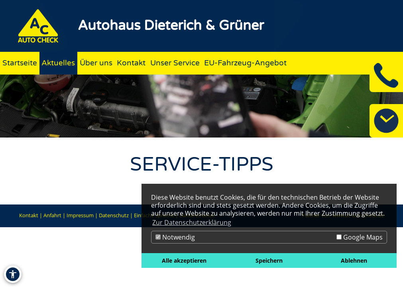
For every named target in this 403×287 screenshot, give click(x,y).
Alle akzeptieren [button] (184, 260)
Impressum (80, 215)
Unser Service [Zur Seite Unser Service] (175, 62)
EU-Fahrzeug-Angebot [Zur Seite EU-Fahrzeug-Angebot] (245, 62)
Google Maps (359, 237)
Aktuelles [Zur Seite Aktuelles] (58, 62)
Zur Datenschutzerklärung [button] (191, 222)
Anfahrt (52, 215)
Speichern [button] (269, 260)
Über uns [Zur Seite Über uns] (96, 62)
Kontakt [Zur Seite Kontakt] (131, 62)
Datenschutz (114, 215)
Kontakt (28, 215)
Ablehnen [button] (354, 260)
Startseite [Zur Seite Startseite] (19, 62)
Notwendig (175, 237)
